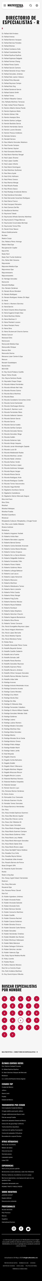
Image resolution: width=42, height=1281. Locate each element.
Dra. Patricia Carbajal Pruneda (11, 1066)
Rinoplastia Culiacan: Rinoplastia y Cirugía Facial (19, 521)
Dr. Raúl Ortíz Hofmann (10, 176)
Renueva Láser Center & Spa (12, 356)
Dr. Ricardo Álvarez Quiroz (11, 390)
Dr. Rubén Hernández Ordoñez (13, 934)
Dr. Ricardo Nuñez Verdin (11, 462)
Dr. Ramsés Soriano (9, 136)
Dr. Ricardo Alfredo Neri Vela (12, 387)
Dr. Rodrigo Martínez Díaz (11, 729)
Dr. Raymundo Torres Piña (11, 226)
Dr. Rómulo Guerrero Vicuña (12, 800)
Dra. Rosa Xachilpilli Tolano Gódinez (14, 850)
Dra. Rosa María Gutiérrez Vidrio (13, 834)
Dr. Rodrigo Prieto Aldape (11, 744)
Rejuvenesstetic (7, 276)
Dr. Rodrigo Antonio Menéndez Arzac (15, 685)
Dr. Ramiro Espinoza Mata (11, 111)
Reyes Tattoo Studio (9, 375)
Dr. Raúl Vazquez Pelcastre (12, 204)
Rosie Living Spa (8, 875)
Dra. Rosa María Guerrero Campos (14, 831)
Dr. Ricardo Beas (8, 397)
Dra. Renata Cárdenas (10, 288)
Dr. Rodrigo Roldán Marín (11, 748)
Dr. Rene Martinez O (9, 319)
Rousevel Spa (7, 887)
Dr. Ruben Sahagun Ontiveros (12, 946)
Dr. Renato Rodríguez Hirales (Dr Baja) (15, 297)
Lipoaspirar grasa (7, 1157)
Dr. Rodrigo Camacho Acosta (12, 688)
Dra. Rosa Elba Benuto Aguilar (12, 816)
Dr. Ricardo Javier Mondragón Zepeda (15, 446)
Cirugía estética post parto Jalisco (12, 1111)
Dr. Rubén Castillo (8, 915)
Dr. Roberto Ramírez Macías (12, 602)
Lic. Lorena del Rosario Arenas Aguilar (13, 1079)
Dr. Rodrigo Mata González (11, 732)
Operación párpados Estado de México (14, 1120)
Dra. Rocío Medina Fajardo (11, 636)
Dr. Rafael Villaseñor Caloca (12, 99)
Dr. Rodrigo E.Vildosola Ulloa (12, 704)
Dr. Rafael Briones (8, 46)
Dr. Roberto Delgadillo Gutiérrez (13, 558)
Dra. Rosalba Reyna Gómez (12, 856)
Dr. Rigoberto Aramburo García (13, 490)
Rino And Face (7, 499)
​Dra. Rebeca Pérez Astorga (12, 241)
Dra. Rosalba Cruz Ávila (10, 853)
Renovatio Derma (8, 353)
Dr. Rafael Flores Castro (10, 64)
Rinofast (5, 505)
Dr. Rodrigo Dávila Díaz (10, 698)
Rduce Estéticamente (9, 232)
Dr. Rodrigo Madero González (12, 726)
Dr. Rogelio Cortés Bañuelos (12, 760)
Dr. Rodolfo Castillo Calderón (12, 651)
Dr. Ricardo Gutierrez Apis (11, 440)
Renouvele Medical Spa (10, 344)
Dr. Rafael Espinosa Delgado (12, 58)
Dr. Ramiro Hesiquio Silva (11, 117)
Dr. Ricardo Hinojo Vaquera (11, 443)
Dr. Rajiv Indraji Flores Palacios (13, 105)
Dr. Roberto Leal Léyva (10, 574)
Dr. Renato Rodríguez (9, 294)
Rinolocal (5, 518)
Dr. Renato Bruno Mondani (11, 291)
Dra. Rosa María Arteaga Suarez (13, 828)
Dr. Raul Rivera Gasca (9, 189)
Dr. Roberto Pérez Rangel (11, 595)
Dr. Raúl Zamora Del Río (10, 207)
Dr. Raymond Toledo (9, 213)
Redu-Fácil (5, 254)
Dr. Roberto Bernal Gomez (11, 543)
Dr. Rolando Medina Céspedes (13, 782)
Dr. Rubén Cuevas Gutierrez (12, 921)
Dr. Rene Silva (7, 328)
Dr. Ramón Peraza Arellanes (12, 133)
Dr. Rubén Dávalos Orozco (11, 924)
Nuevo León (5, 1093)
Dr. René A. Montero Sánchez (12, 304)
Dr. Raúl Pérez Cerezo (10, 179)
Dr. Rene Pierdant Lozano (11, 322)
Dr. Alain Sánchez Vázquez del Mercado (14, 1072)
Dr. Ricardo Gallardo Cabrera (12, 415)
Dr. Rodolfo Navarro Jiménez (12, 670)
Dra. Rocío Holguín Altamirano (12, 629)
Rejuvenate (6, 263)
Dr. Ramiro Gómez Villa (10, 114)
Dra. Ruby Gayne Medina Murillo (13, 955)
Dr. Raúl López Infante (10, 164)
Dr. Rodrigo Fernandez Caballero (13, 707)
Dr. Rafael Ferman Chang (11, 61)
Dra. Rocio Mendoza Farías (11, 639)
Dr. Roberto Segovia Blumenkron (13, 617)
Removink (5, 282)
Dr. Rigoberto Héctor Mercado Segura (15, 496)
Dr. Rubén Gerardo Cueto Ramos (13, 928)
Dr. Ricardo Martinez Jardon (12, 456)
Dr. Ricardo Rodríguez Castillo (12, 481)
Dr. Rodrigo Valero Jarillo (10, 751)
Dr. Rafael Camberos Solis (11, 49)
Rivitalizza (5, 530)
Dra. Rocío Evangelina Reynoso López (15, 626)
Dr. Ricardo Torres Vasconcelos (13, 484)
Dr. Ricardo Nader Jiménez (11, 459)
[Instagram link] (14, 1229)
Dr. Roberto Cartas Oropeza (12, 552)
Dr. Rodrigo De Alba (9, 701)
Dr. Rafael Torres (8, 96)
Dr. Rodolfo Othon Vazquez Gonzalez (15, 673)
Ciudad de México (7, 1087)
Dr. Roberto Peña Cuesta (11, 592)
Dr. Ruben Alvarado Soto (11, 906)
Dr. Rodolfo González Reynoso (13, 664)
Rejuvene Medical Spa (10, 266)
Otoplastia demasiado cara (10, 1183)
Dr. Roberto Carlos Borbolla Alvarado (15, 546)
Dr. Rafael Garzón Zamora (11, 68)
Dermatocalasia (7, 1154)
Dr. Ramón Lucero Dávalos (11, 130)
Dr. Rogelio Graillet (8, 763)
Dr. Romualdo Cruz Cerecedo (12, 797)
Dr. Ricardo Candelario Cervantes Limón (16, 400)
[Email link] (28, 1229)
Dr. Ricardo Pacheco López (12, 465)
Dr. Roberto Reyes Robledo (11, 605)
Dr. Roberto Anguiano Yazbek (12, 533)
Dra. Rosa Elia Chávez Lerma (12, 819)
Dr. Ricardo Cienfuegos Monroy (13, 406)
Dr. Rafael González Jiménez (12, 74)
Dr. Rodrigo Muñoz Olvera (11, 741)
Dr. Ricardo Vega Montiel (11, 487)
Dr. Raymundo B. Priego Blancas (13, 220)
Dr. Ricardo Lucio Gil (9, 449)
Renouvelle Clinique (9, 347)
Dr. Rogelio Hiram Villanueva (12, 766)
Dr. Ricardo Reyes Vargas (11, 471)
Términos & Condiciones (19, 1268)
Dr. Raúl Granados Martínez (12, 151)
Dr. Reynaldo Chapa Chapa (11, 381)
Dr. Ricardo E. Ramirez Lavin (12, 409)
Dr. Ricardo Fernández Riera (12, 412)
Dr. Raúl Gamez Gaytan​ (10, 148)
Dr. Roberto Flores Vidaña (11, 564)
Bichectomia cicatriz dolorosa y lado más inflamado (18, 1172)
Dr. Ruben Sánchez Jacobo (12, 949)
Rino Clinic (5, 502)
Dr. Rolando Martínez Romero (12, 779)
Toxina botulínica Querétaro (10, 1127)
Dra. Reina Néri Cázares (10, 260)
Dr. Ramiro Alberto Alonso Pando (13, 108)
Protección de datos (10, 1263)
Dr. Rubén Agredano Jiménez (12, 896)
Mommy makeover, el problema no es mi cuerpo (16, 1175)
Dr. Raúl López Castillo (10, 161)
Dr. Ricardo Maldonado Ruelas (13, 453)
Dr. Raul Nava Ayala (9, 173)
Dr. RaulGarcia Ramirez (10, 210)
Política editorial (31, 1265)
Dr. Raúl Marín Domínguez (11, 167)
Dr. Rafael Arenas (8, 37)
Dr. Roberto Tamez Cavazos (12, 623)
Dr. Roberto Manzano (9, 580)
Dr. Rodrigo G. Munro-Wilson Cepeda (15, 710)
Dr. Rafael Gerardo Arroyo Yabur (13, 71)
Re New (4, 235)
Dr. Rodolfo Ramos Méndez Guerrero (15, 676)
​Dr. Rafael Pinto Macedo (10, 80)
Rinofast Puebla (7, 511)
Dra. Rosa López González (11, 825)
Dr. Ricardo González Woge (12, 434)
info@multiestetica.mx (30, 1257)
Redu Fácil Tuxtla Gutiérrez (11, 257)
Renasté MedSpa (8, 285)
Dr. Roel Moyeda (8, 754)
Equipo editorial (6, 1198)
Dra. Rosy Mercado (9, 884)
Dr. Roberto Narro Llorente (11, 589)
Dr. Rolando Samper (9, 785)
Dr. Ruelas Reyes (8, 962)
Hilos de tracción (7, 1151)
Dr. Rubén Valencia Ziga (10, 952)
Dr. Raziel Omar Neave (10, 229)
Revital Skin (6, 366)
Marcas (4, 1216)
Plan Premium (6, 1212)
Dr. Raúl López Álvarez (10, 158)
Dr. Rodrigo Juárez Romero (11, 723)
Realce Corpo (7, 238)
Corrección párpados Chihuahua (12, 1133)
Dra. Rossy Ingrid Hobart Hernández (15, 878)
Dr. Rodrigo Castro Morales (11, 692)
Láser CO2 (5, 1160)
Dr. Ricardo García (8, 421)
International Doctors (8, 1222)
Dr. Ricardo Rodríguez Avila (11, 477)
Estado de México (7, 1100)
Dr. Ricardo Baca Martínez (11, 394)
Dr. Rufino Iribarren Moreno (11, 965)
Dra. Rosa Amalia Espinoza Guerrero (15, 813)
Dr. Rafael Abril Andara (10, 33)
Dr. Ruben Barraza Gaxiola (11, 909)
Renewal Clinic (7, 338)
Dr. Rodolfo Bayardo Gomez (12, 648)
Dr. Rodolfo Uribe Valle (10, 679)
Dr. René (5, 300)
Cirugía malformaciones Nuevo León (13, 1114)
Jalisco (4, 1090)
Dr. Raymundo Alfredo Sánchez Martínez (16, 217)
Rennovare (6, 341)
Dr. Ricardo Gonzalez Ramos (12, 431)
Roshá (4, 872)
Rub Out (5, 893)
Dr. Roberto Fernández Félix (12, 561)
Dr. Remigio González (9, 279)
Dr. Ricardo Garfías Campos (12, 428)
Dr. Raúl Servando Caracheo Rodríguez (16, 198)
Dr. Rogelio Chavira (9, 757)
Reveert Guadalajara (9, 363)
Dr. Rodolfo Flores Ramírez (11, 661)
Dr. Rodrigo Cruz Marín (10, 695)
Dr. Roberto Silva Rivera (10, 620)
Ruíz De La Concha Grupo (11, 968)
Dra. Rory (5, 809)
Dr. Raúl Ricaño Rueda (10, 186)
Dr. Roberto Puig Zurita (10, 598)
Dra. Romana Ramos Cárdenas (13, 791)
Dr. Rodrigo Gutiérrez (9, 716)
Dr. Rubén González (9, 931)
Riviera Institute (7, 527)
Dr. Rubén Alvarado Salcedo (12, 903)
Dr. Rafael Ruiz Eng (9, 86)
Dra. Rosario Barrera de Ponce (13, 862)
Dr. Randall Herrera (8, 139)
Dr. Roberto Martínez (9, 583)
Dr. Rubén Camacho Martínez (12, 912)
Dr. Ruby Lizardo (8, 959)
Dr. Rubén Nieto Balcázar (11, 943)
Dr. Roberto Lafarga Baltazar (12, 571)
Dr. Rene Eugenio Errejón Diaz (12, 313)
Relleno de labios (7, 1148)
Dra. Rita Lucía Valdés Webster (13, 524)
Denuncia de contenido (9, 1201)
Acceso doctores (7, 1209)
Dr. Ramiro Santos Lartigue (11, 120)
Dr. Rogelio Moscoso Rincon (12, 772)
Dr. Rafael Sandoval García (11, 89)
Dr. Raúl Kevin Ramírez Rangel (13, 154)
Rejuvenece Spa (8, 269)
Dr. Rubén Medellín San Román (13, 937)
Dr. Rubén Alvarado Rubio (11, 900)
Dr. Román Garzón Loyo (10, 788)
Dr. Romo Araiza (8, 794)
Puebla (4, 1096)
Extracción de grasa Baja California (13, 1124)
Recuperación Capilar (9, 248)
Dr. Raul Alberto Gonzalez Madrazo (14, 142)
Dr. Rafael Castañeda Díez (11, 52)
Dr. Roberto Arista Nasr (10, 536)
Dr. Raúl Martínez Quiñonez (12, 170)
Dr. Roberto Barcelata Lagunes (13, 539)
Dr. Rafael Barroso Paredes (11, 43)
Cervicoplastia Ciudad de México (12, 1108)
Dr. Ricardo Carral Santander (12, 403)
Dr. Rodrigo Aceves (9, 682)
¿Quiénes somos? (7, 1195)
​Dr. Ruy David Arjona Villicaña (12, 974)
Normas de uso (23, 1263)
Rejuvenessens (7, 273)
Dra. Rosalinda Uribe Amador (12, 859)
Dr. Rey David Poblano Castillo (13, 372)
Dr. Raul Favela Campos (10, 145)
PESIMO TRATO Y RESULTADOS (12, 1186)
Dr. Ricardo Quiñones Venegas (13, 468)
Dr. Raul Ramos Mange (10, 182)
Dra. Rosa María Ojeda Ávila (12, 844)
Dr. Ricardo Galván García (11, 418)
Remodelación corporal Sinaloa (11, 1136)
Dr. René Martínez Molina (11, 316)
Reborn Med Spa (8, 244)
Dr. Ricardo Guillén (8, 437)
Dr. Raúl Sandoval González (12, 195)
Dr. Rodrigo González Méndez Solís (14, 713)
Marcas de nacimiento (9, 1144)
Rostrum (5, 881)
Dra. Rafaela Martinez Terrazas (13, 102)
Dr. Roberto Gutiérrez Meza (12, 567)
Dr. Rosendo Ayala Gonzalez (12, 869)
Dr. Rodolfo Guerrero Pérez (11, 667)
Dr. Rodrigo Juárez (8, 719)
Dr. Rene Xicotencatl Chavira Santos (15, 331)
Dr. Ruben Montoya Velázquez (13, 940)
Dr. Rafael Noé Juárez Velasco (13, 77)
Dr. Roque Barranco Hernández (13, 806)
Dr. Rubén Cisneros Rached (12, 918)
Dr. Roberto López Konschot (12, 577)
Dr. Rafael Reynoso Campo (11, 83)
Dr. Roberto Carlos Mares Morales (14, 549)
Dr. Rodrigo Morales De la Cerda (13, 738)
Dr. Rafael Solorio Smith (10, 92)
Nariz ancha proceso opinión (11, 1168)
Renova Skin (6, 350)
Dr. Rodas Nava (7, 642)
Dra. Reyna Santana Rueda (11, 378)
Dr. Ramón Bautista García (11, 123)
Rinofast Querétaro (9, 515)
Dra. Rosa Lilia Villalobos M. (12, 822)
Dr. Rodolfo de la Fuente (10, 654)
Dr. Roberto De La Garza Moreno (14, 555)
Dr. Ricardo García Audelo (11, 425)
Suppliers (5, 1219)
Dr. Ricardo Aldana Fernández (12, 384)
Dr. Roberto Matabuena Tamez (13, 586)
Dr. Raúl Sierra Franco (10, 201)
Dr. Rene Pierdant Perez (10, 325)
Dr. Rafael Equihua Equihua (11, 55)
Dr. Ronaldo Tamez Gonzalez (12, 803)
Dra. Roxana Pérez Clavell (11, 890)
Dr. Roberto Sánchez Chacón (12, 614)
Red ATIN (5, 251)
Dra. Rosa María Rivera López (12, 847)
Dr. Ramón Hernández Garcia (12, 127)
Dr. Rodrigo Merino (8, 735)
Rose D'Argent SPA (9, 865)
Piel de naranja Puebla (9, 1117)
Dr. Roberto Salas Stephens (12, 611)
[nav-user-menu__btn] (37, 5)
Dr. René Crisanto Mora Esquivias (14, 310)
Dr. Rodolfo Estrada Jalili (10, 657)
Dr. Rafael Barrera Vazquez (12, 40)
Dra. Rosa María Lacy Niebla (12, 838)
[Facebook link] (21, 1229)
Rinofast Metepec (8, 508)
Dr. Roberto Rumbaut (9, 608)
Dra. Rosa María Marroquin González (15, 841)
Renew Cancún (7, 335)
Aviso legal (20, 1265)
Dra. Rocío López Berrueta (11, 633)
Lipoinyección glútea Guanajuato (12, 1130)
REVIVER (5, 369)
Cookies (32, 1263)
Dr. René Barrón (7, 307)
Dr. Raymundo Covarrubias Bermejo (15, 223)
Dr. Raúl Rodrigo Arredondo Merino (14, 192)
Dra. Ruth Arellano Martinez (12, 971)
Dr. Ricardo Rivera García (11, 474)
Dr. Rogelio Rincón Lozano (11, 775)
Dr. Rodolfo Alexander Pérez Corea (14, 645)
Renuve (4, 359)
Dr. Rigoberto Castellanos (11, 493)
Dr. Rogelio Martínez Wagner (12, 769)
